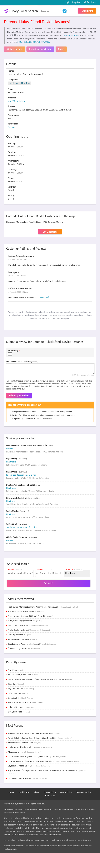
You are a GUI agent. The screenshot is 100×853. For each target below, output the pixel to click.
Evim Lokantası (18, 693)
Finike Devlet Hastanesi (29, 630)
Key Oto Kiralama (21, 688)
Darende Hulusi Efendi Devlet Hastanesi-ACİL (27, 446)
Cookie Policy (66, 792)
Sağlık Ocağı (12, 459)
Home (11, 792)
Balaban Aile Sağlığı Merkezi (19, 485)
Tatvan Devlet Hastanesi (23, 639)
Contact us (50, 795)
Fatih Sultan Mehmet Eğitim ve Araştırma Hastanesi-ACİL (43, 607)
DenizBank (20, 698)
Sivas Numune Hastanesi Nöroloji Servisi (30, 616)
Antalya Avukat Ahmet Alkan (24, 742)
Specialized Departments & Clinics (21, 475)
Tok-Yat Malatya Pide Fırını (23, 674)
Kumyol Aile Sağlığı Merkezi (24, 620)
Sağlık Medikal (13, 511)
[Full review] (43, 297)
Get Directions (50, 231)
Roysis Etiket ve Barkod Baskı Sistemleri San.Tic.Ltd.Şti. (40, 738)
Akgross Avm (24, 752)
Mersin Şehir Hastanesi (28, 625)
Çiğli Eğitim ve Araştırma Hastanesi (32, 644)
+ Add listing (87, 10)
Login (67, 2)
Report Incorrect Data (40, 49)
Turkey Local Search (23, 11)
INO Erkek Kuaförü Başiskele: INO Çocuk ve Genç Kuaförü (37, 756)
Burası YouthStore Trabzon (25, 702)
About (36, 792)
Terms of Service (83, 792)
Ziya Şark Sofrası (19, 711)
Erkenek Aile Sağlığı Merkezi (19, 498)
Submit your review (19, 395)
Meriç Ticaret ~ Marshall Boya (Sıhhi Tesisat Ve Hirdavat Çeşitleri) (40, 679)
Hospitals (25, 83)
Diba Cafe (16, 684)
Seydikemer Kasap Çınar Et (29, 765)
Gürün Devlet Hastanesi (17, 537)
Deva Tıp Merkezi (20, 634)
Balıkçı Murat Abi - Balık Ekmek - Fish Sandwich (34, 733)
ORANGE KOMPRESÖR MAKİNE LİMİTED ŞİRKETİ (43, 761)
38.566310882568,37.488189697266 (33, 42)
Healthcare (14, 83)
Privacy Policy (50, 792)
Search (48, 583)
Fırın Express (17, 670)
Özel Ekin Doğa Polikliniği (24, 648)
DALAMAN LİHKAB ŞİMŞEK (28, 778)
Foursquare (13, 127)
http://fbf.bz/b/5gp (70, 35)
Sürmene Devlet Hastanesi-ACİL (26, 611)
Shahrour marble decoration (30, 747)
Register (76, 2)
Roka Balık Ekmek (21, 707)
